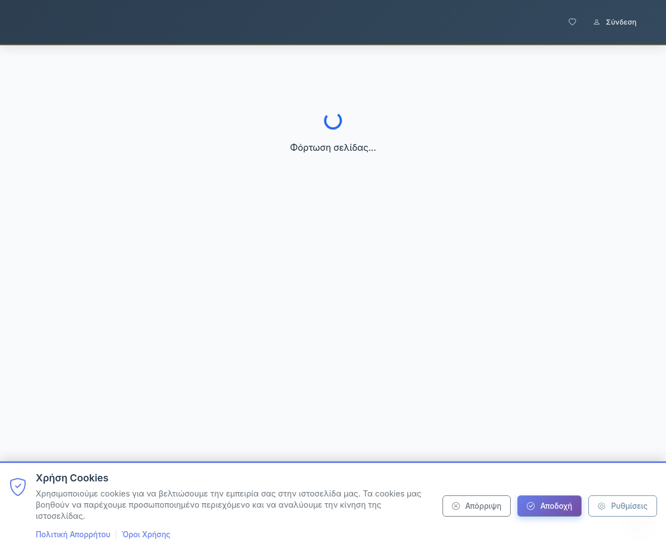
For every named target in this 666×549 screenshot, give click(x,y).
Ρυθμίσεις (623, 506)
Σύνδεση (614, 22)
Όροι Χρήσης (146, 534)
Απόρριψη (476, 506)
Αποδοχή (549, 506)
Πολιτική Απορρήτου (73, 534)
